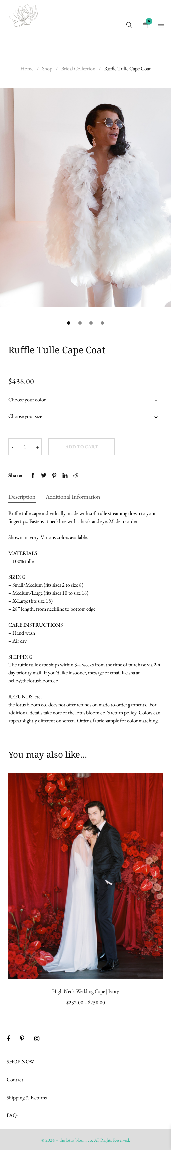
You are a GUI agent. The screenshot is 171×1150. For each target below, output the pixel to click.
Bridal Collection (78, 68)
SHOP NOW (20, 1061)
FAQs (12, 1115)
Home (26, 68)
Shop (47, 68)
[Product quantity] (25, 447)
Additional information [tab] (73, 496)
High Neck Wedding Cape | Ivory (85, 991)
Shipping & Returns (27, 1097)
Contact (15, 1079)
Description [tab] (22, 496)
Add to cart (81, 447)
